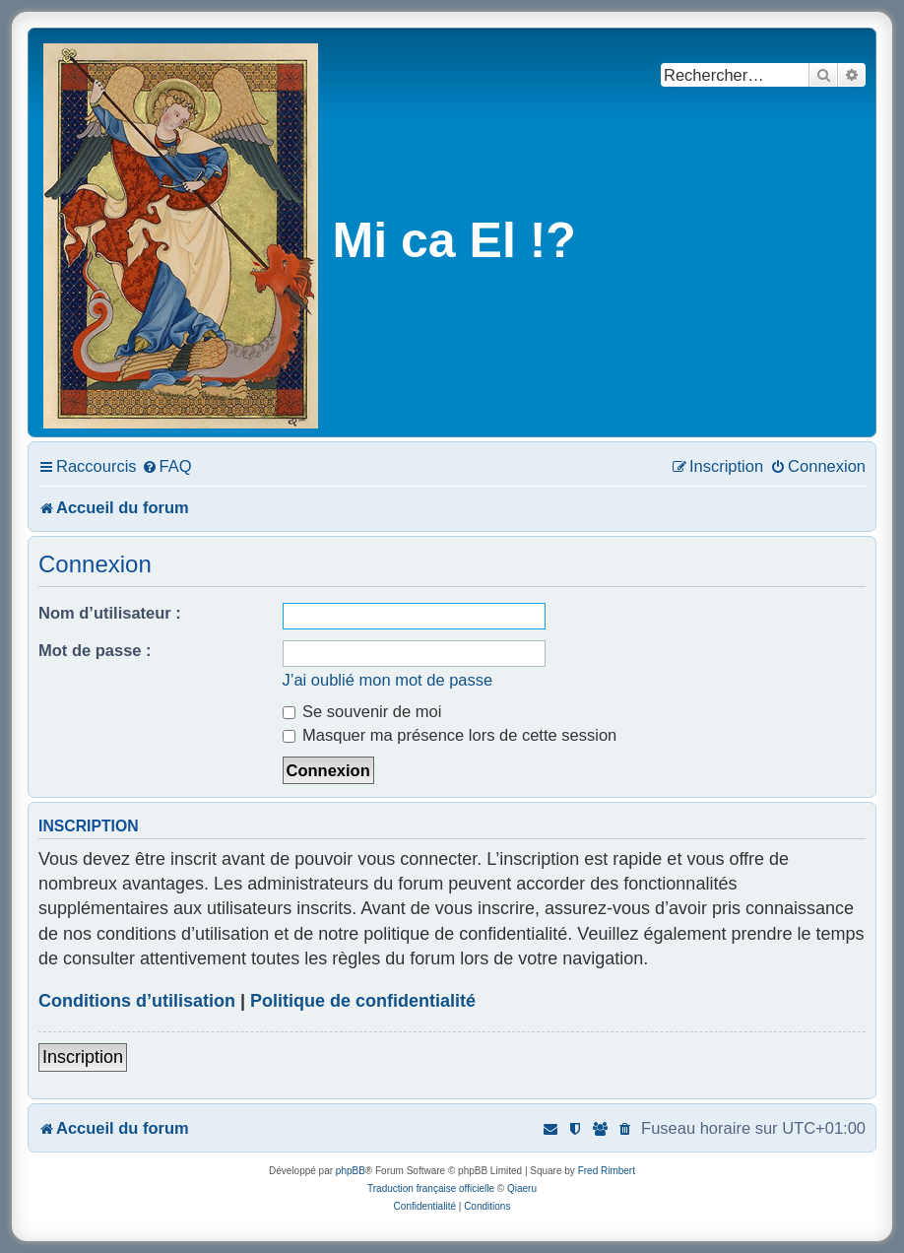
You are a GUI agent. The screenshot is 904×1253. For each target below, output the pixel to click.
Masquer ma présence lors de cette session (450, 735)
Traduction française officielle (430, 1188)
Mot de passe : (95, 650)
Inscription (82, 1057)
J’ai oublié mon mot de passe (388, 680)
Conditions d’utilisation (136, 1001)
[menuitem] (167, 466)
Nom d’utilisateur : (109, 613)
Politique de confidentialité (363, 1001)
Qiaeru (522, 1188)
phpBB (350, 1170)
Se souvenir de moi (362, 711)
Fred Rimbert (606, 1170)
